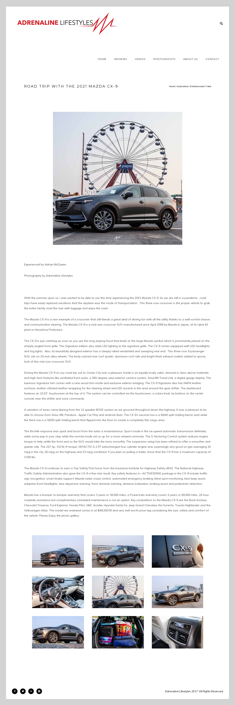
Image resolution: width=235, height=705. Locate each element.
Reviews (120, 59)
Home (102, 59)
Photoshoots (164, 59)
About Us (190, 59)
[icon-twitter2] (24, 691)
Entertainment (197, 86)
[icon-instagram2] (39, 691)
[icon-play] (32, 691)
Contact (212, 59)
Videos (140, 59)
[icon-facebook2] (16, 691)
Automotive (182, 86)
